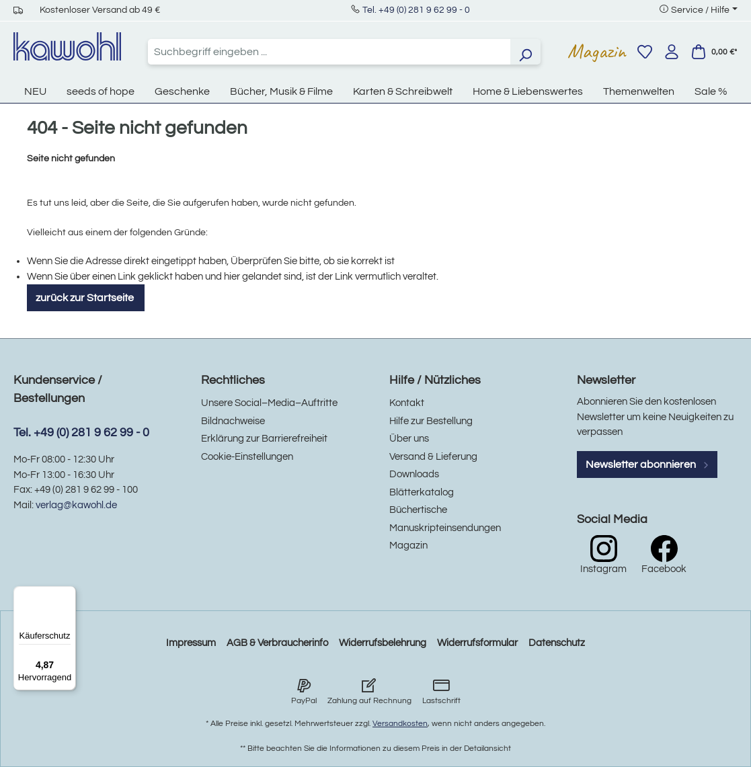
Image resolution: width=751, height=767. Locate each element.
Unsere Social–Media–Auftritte (269, 403)
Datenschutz (556, 643)
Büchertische (418, 510)
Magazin (596, 51)
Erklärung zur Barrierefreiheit (264, 439)
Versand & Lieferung (433, 457)
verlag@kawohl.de (76, 505)
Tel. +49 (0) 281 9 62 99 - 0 (416, 10)
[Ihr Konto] (672, 52)
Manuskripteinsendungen (445, 528)
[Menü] (68, 594)
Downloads (414, 474)
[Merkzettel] (645, 52)
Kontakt (406, 403)
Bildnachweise (233, 421)
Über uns (409, 439)
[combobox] (329, 52)
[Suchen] (525, 52)
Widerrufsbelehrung (382, 643)
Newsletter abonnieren (647, 464)
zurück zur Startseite (86, 297)
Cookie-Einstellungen (247, 457)
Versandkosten (400, 723)
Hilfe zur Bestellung (431, 421)
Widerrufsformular (477, 643)
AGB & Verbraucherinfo (277, 643)
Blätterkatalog (421, 492)
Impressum (191, 643)
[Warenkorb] (714, 52)
